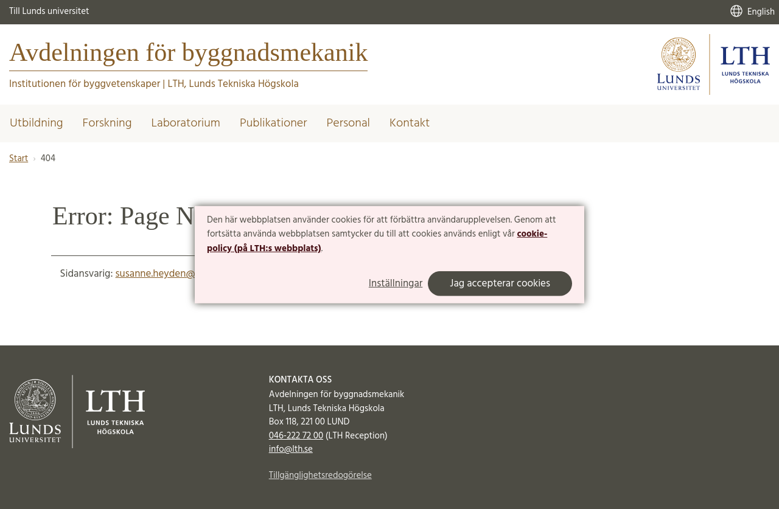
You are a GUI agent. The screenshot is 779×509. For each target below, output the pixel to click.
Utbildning (36, 123)
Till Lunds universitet (49, 11)
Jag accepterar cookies (500, 283)
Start (18, 158)
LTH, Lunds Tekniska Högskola (232, 84)
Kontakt (410, 123)
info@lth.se (291, 449)
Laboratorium (185, 123)
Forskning (107, 123)
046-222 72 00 (296, 436)
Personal (349, 123)
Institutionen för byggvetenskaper (84, 84)
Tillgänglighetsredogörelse (320, 475)
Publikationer (273, 123)
